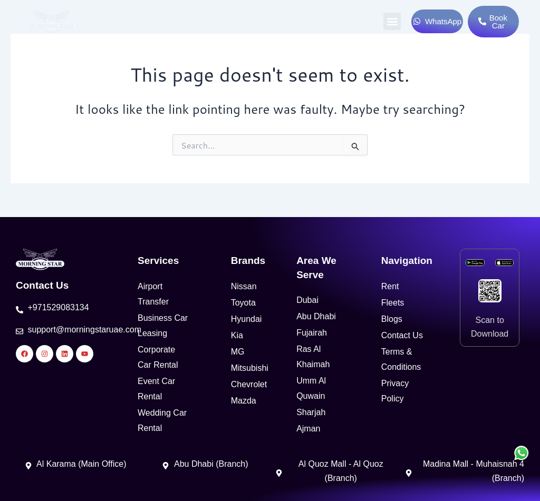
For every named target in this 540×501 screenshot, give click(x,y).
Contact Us (42, 285)
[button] (392, 21)
